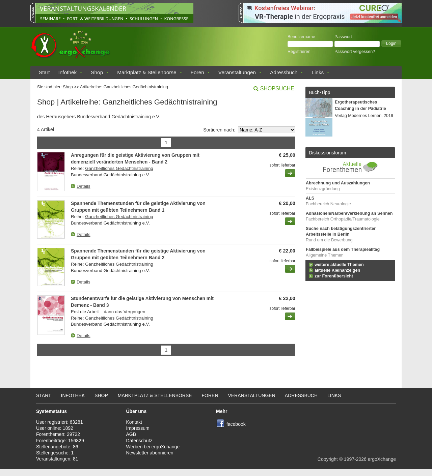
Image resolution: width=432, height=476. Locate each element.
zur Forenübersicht (334, 276)
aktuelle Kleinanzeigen (337, 270)
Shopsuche (277, 88)
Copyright (328, 459)
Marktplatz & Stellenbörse (146, 72)
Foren (197, 72)
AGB (131, 434)
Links (318, 72)
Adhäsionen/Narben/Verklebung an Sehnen (349, 213)
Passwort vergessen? (354, 51)
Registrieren (299, 51)
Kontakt (134, 422)
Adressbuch (283, 72)
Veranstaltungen (237, 72)
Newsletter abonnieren (149, 452)
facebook (236, 424)
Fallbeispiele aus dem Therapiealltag (343, 249)
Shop (97, 72)
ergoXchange (382, 459)
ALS (310, 198)
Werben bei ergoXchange (153, 446)
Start (44, 72)
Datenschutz (139, 440)
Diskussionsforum (327, 152)
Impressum (138, 428)
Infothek (67, 72)
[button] (391, 43)
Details (83, 186)
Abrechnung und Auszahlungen (338, 183)
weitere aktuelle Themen (339, 264)
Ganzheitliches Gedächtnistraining (119, 168)
